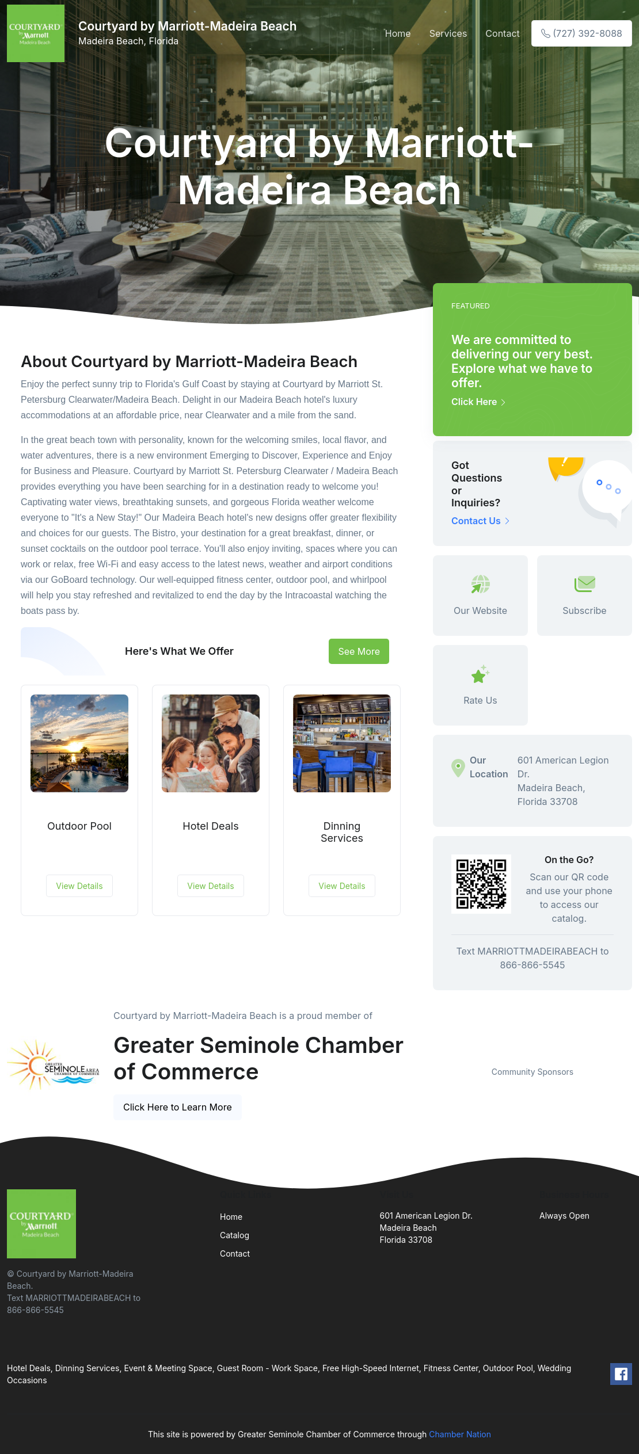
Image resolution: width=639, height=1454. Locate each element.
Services (448, 33)
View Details (79, 886)
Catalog (234, 1235)
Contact (502, 33)
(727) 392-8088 (581, 33)
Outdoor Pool (79, 826)
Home (398, 33)
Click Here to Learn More (177, 1107)
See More (359, 651)
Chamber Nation (460, 1434)
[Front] (38, 33)
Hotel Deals (210, 826)
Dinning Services (342, 832)
